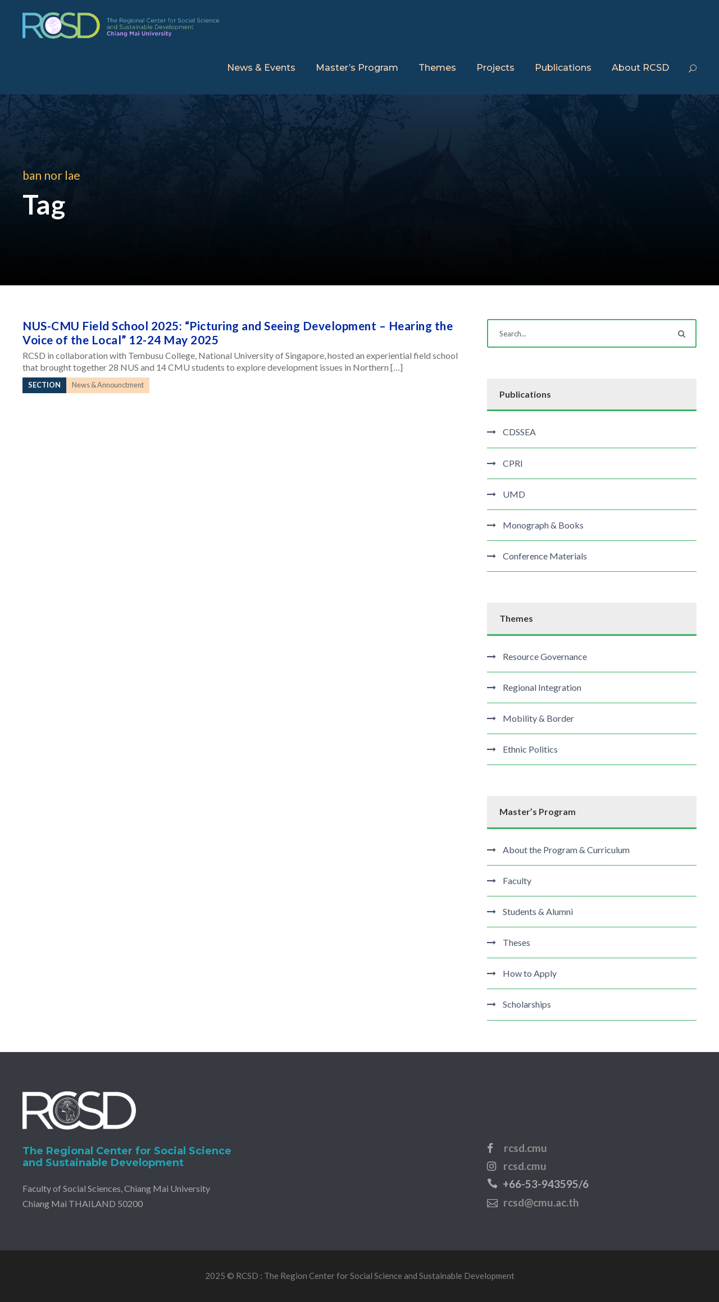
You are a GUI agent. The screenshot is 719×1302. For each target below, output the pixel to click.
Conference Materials (545, 555)
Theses (516, 942)
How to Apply (530, 973)
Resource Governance (545, 656)
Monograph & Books (543, 525)
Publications (563, 67)
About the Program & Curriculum (566, 849)
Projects (495, 67)
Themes (437, 67)
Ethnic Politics (530, 749)
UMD (514, 494)
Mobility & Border (538, 718)
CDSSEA (519, 431)
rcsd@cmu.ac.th (541, 1202)
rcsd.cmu (525, 1147)
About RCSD (640, 67)
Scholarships (527, 1004)
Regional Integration (542, 687)
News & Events (261, 67)
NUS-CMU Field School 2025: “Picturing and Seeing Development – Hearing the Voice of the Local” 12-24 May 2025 (237, 332)
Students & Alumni (538, 911)
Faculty (517, 880)
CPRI (513, 463)
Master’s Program (357, 67)
